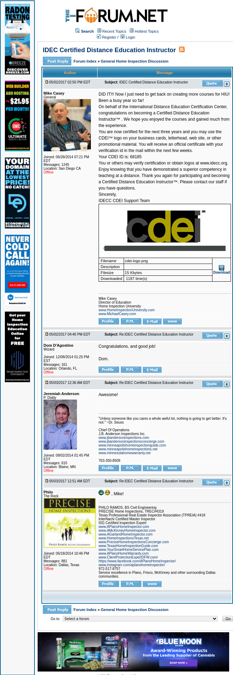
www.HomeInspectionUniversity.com (127, 310)
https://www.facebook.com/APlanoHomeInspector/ (137, 561)
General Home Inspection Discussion (134, 61)
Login (128, 37)
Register (106, 37)
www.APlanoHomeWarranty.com (124, 553)
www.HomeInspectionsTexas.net (124, 538)
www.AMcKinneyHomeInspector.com (127, 530)
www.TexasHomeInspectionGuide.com (128, 546)
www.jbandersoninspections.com (124, 438)
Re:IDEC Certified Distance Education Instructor (156, 334)
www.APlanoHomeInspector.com (124, 527)
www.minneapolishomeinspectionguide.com (132, 445)
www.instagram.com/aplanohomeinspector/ (132, 565)
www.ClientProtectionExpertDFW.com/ (128, 557)
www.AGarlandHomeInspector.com (126, 534)
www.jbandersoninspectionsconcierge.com (131, 441)
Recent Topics (114, 31)
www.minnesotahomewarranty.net (124, 453)
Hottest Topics (147, 31)
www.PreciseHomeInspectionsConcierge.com (134, 542)
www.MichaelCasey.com (117, 314)
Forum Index (85, 61)
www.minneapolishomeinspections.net (128, 449)
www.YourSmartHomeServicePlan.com (128, 550)
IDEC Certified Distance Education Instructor (109, 50)
